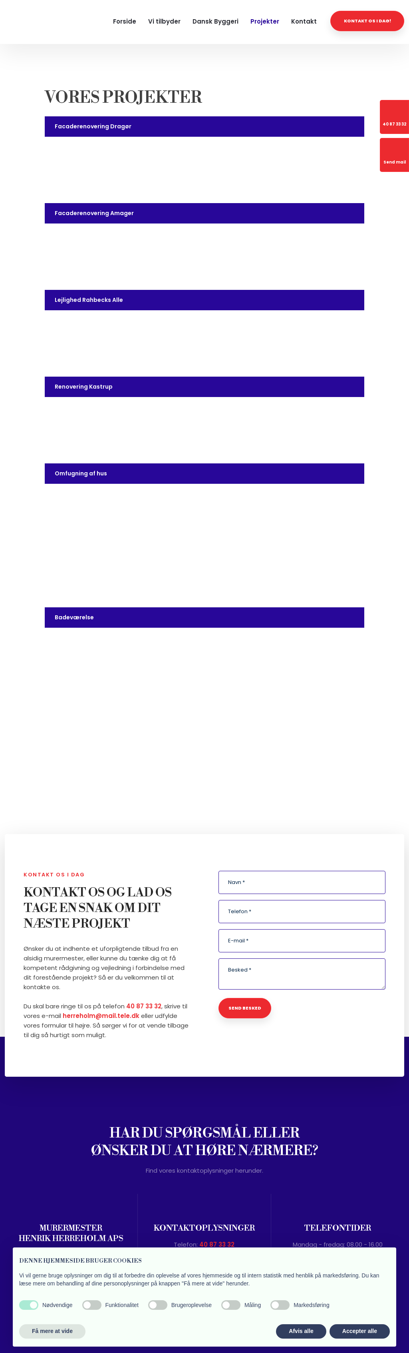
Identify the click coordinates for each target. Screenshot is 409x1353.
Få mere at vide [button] (52, 1331)
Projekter (264, 21)
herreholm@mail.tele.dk (101, 1016)
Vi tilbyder (164, 21)
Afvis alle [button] (301, 1331)
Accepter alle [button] (359, 1331)
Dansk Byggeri (215, 21)
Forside (124, 21)
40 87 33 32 (143, 1006)
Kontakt (304, 21)
